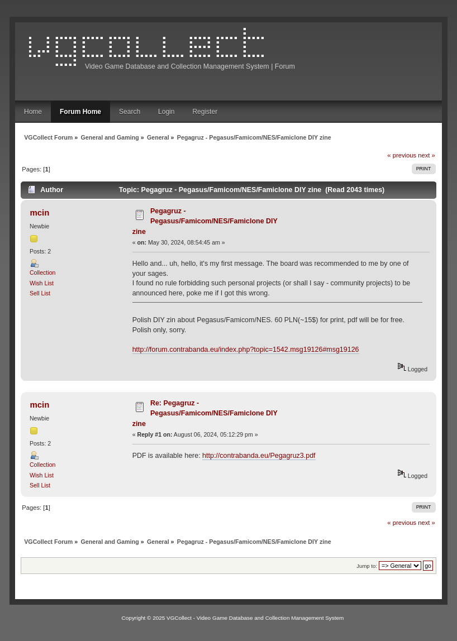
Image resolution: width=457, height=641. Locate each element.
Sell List (40, 293)
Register (204, 112)
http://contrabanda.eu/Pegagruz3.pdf (258, 456)
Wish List (42, 283)
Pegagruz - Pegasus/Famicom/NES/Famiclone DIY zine (205, 221)
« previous (401, 155)
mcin (39, 212)
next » (426, 155)
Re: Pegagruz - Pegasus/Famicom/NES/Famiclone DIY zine (205, 413)
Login (166, 112)
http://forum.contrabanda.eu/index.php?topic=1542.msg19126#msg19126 (245, 349)
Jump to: (366, 566)
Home (33, 112)
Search (129, 112)
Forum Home (80, 112)
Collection (43, 272)
